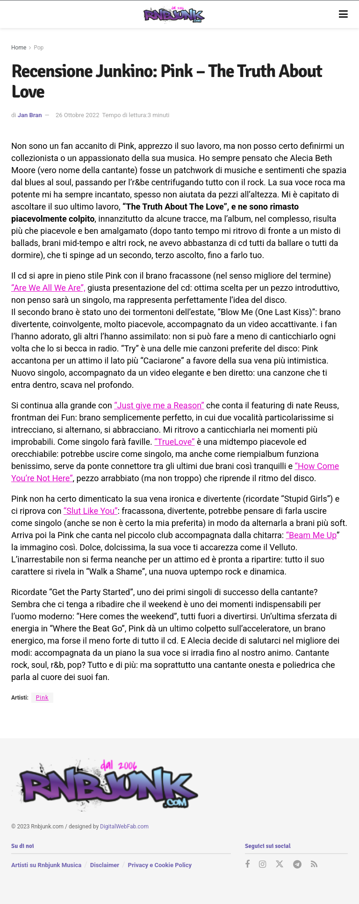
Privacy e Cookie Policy (160, 864)
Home (18, 47)
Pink (42, 697)
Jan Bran (30, 115)
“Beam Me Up (311, 535)
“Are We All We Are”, (48, 288)
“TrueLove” (174, 442)
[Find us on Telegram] (297, 864)
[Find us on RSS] (314, 864)
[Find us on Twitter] (279, 864)
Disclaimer (104, 864)
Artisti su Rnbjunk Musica (46, 864)
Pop (38, 47)
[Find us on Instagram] (262, 864)
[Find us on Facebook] (247, 864)
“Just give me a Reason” (159, 405)
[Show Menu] (343, 14)
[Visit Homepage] (173, 14)
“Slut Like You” (91, 511)
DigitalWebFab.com (124, 826)
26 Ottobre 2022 (78, 115)
